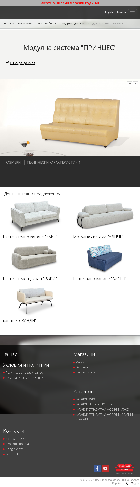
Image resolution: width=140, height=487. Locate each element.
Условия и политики (26, 364)
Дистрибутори (85, 372)
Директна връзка (17, 444)
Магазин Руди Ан (17, 439)
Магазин (81, 362)
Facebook (12, 454)
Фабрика (82, 367)
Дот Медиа (132, 483)
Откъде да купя (20, 63)
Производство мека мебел (35, 23)
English (109, 12)
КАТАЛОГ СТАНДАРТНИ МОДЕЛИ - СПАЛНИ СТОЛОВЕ (104, 417)
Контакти (13, 430)
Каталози (83, 391)
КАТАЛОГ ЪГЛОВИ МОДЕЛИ (94, 404)
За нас (10, 354)
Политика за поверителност (25, 372)
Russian (121, 12)
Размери (12, 162)
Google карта (15, 449)
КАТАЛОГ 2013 (85, 399)
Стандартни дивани (71, 23)
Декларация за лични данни (24, 378)
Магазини (84, 354)
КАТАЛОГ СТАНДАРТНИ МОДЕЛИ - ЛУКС (102, 409)
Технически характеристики (52, 162)
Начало (9, 23)
